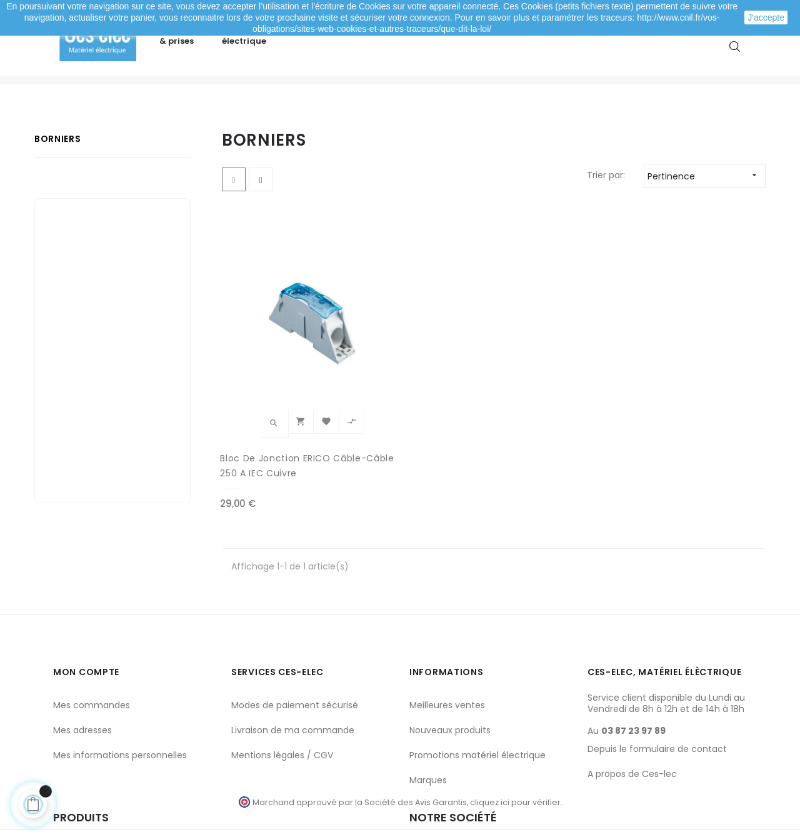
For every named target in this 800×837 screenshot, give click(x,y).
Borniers (57, 179)
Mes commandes (91, 667)
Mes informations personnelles (120, 717)
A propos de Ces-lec (632, 736)
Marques (428, 742)
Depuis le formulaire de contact (657, 711)
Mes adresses (82, 692)
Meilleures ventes (447, 667)
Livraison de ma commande (292, 692)
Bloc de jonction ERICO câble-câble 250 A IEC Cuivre (277, 428)
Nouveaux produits (450, 692)
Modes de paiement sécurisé (294, 667)
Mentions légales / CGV (282, 717)
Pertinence (706, 215)
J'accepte (766, 18)
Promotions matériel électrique (477, 717)
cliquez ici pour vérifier (515, 764)
